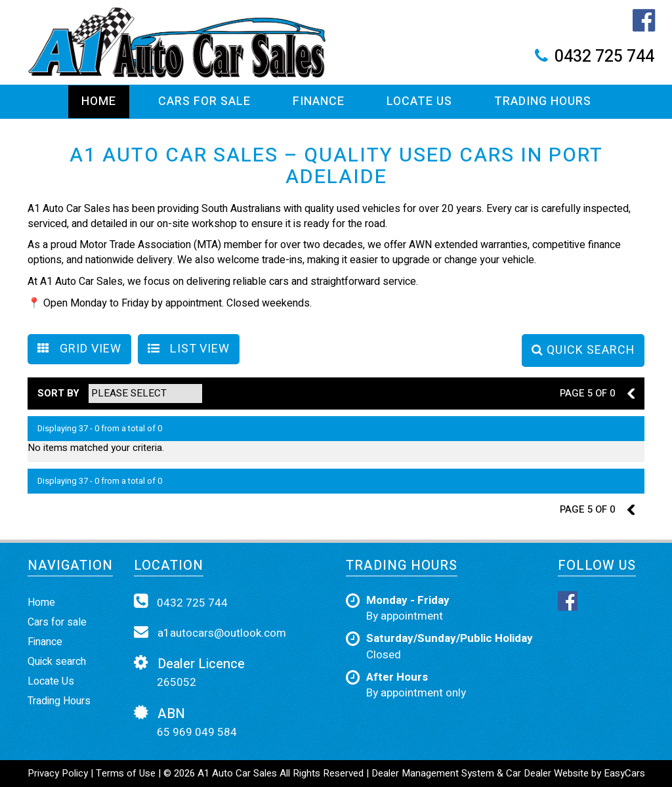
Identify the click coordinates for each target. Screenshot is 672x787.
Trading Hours (542, 101)
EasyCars (624, 773)
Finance (319, 101)
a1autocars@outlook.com (210, 632)
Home (98, 101)
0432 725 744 (604, 57)
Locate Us (419, 101)
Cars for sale (57, 622)
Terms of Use (127, 773)
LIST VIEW (189, 349)
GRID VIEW (79, 349)
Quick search (57, 662)
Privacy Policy (59, 773)
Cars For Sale (204, 101)
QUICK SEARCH (583, 350)
